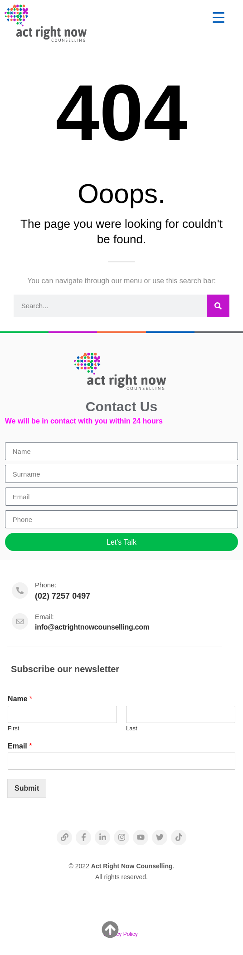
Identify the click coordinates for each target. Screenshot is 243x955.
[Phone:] (20, 590)
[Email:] (20, 621)
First (13, 728)
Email (20, 746)
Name (20, 699)
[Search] (218, 306)
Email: (44, 616)
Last (131, 728)
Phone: (46, 585)
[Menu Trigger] (218, 17)
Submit (27, 788)
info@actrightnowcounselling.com (92, 627)
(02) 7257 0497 (62, 596)
